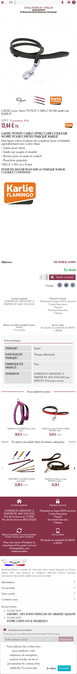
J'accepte (64, 668)
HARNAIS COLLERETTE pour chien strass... (21, 429)
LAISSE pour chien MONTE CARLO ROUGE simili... (55, 429)
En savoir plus (29, 667)
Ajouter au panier (62, 277)
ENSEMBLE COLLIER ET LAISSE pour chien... (22, 480)
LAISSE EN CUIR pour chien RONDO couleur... (55, 480)
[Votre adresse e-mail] (31, 639)
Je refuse (51, 668)
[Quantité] (42, 277)
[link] (59, 285)
